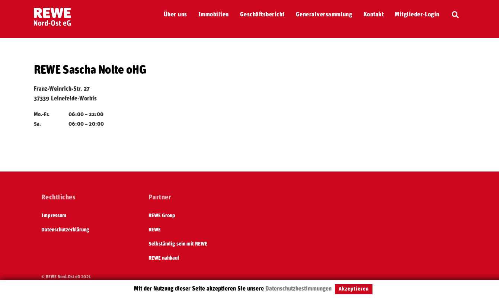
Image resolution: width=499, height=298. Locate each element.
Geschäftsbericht (262, 14)
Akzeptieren (353, 289)
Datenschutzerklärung (65, 230)
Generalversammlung (324, 14)
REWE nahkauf (163, 258)
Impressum (53, 215)
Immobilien (213, 14)
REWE (154, 230)
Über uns (175, 14)
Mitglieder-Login (417, 14)
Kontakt (374, 14)
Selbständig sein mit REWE (177, 244)
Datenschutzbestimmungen (298, 289)
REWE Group (161, 215)
